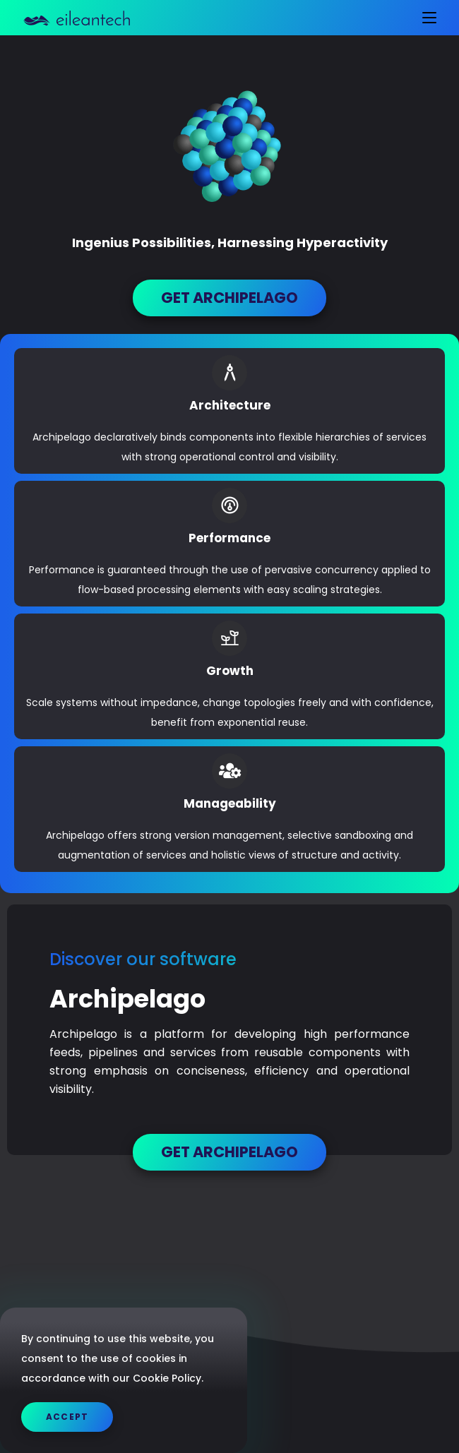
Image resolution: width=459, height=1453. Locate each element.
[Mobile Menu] (424, 17)
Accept (67, 1417)
